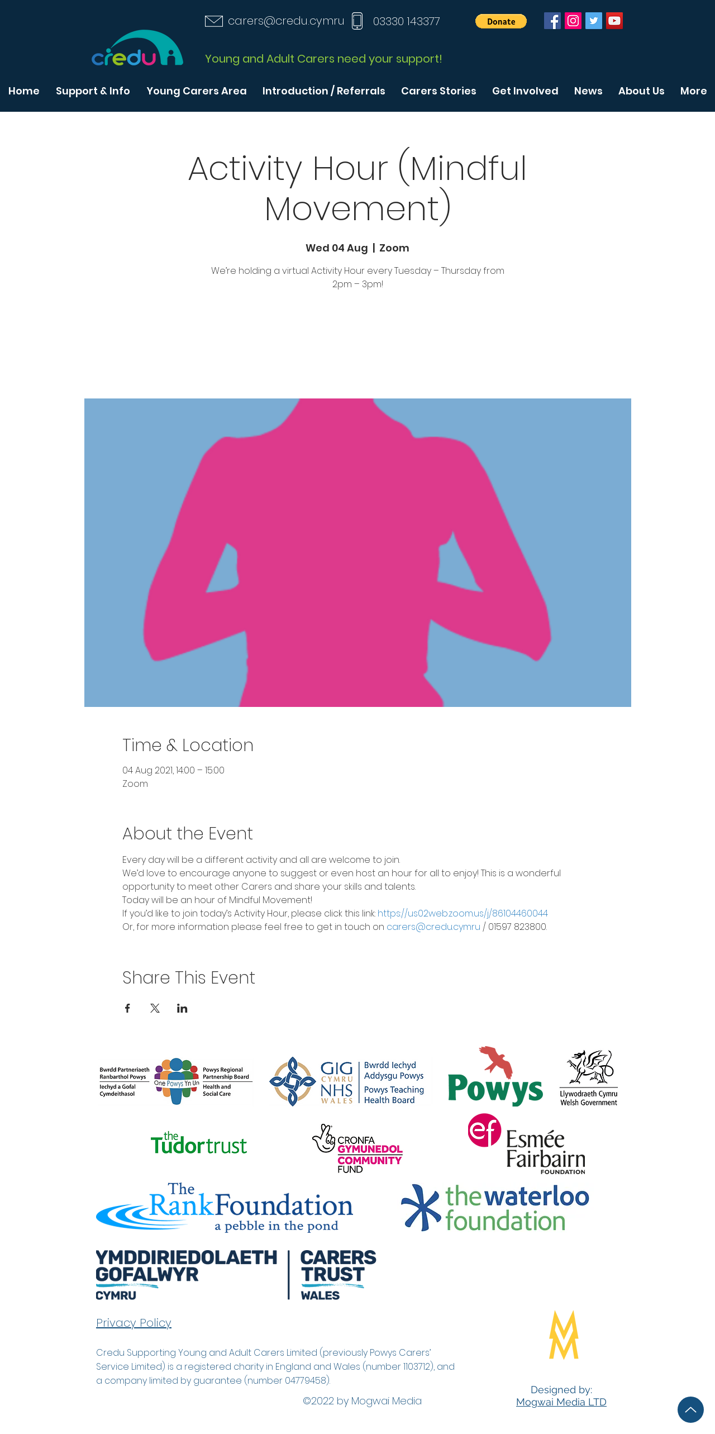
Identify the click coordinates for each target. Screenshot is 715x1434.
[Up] (691, 1410)
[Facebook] (552, 20)
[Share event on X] (155, 1008)
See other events (357, 346)
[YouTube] (614, 20)
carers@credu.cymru (286, 21)
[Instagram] (573, 20)
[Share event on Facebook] (127, 1008)
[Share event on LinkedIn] (182, 1008)
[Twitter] (593, 20)
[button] (501, 21)
